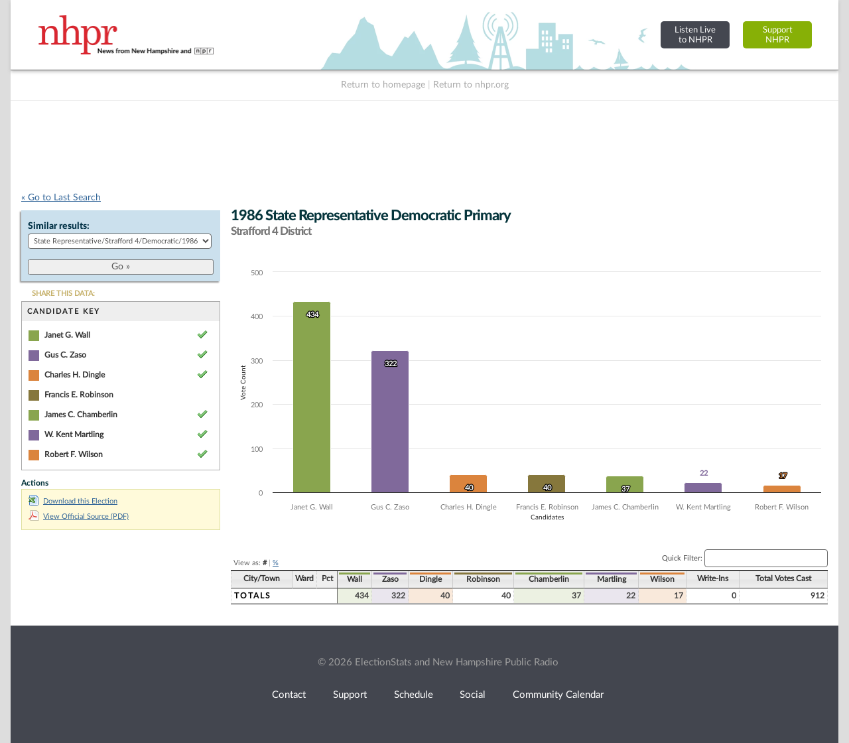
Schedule (413, 695)
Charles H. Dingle (74, 375)
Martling (611, 579)
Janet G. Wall (67, 335)
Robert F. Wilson (73, 454)
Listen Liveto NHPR (695, 35)
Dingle (430, 579)
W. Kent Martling (73, 435)
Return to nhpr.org (471, 85)
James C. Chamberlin (80, 415)
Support (350, 695)
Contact (289, 695)
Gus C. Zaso (65, 355)
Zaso (390, 579)
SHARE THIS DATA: (63, 293)
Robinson (483, 579)
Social (473, 695)
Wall (354, 579)
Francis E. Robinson (78, 395)
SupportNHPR (778, 35)
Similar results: (59, 226)
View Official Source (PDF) (79, 516)
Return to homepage (383, 85)
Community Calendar (558, 695)
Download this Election (73, 501)
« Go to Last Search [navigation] (61, 197)
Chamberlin (549, 579)
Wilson (662, 579)
